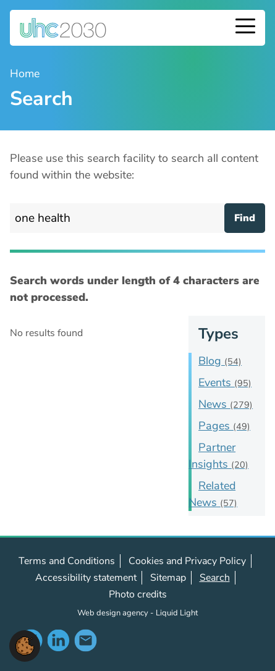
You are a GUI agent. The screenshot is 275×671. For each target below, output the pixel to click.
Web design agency (113, 612)
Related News (212, 494)
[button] (24, 645)
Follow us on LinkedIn (58, 640)
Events (225, 382)
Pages (224, 425)
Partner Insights (218, 455)
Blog (220, 360)
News (225, 404)
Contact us (85, 640)
